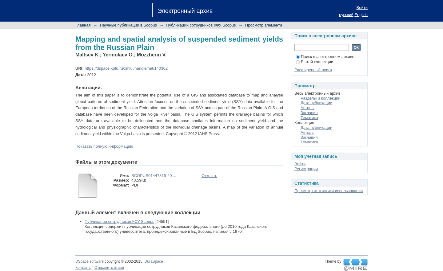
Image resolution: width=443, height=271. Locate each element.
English (361, 14)
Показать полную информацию (104, 146)
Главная (82, 25)
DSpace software (89, 261)
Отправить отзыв (109, 267)
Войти (362, 7)
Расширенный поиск (313, 70)
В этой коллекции (314, 62)
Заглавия (309, 112)
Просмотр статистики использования (328, 190)
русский (346, 14)
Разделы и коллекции (321, 98)
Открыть (209, 175)
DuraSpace (153, 261)
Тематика (309, 117)
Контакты (83, 267)
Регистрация (306, 168)
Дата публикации (316, 103)
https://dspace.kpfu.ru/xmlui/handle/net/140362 (126, 68)
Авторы (307, 107)
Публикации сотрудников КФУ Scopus (201, 25)
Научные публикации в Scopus (128, 25)
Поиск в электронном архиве (325, 56)
